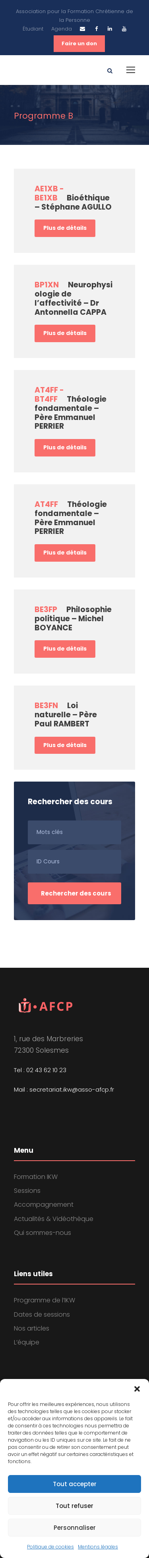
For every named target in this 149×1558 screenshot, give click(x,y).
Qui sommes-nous (42, 1232)
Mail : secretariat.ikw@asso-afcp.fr (64, 1089)
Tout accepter (75, 1484)
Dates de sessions (42, 1314)
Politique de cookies (50, 1546)
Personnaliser (75, 1527)
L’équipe (26, 1342)
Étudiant (33, 29)
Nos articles (31, 1328)
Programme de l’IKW (44, 1300)
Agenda (61, 29)
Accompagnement (44, 1204)
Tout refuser (74, 1506)
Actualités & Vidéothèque (53, 1218)
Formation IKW (36, 1176)
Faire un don (79, 43)
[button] (137, 1389)
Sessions (27, 1190)
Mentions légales (98, 1546)
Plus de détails (65, 228)
